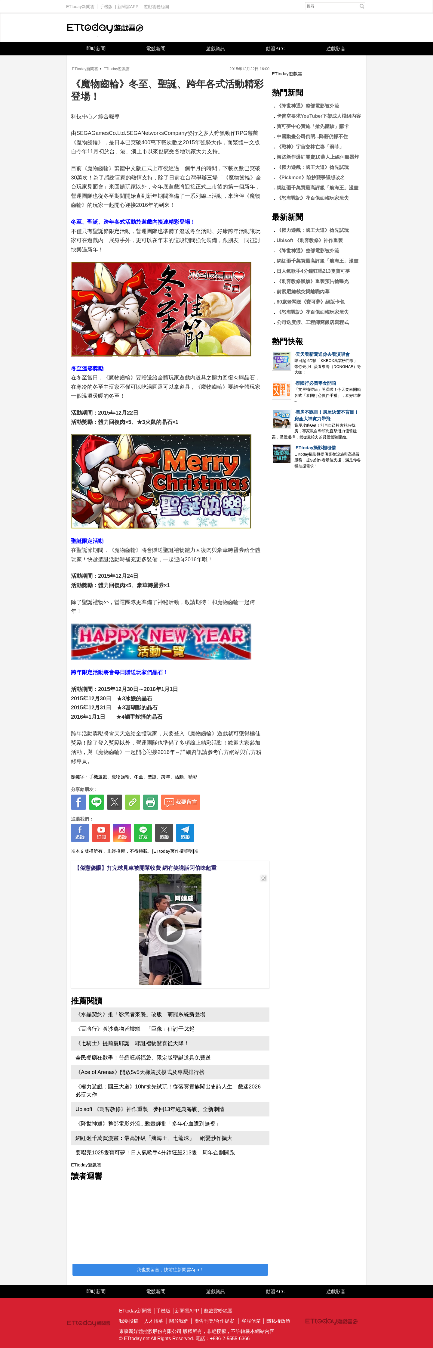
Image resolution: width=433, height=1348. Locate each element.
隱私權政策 (278, 1321)
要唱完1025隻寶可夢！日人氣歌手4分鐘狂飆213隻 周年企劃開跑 (155, 1153)
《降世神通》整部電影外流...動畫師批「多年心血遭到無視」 (148, 1124)
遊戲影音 (335, 48)
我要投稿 (128, 1321)
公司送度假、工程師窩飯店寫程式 (313, 322)
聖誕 (152, 776)
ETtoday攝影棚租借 (316, 447)
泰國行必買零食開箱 (316, 383)
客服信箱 (251, 1321)
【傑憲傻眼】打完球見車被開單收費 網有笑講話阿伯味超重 (145, 868)
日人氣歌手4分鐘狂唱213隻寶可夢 (313, 271)
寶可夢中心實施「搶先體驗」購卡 (313, 126)
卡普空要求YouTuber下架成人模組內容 (319, 116)
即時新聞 (96, 48)
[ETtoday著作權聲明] (173, 851)
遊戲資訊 (215, 48)
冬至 (138, 776)
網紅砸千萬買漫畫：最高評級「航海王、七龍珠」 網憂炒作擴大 (153, 1138)
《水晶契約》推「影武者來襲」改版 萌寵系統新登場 (140, 1014)
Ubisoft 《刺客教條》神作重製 (310, 240)
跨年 (165, 776)
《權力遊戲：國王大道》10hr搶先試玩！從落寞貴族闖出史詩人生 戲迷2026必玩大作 (168, 1091)
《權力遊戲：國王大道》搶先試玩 (313, 167)
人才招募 (153, 1321)
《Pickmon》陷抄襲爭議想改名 (311, 177)
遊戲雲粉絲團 (156, 5)
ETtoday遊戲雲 (105, 27)
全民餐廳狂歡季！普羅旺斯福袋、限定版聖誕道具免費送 (143, 1058)
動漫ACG (276, 48)
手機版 (106, 5)
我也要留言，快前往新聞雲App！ (170, 1269)
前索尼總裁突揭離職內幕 (303, 291)
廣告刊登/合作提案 (214, 1321)
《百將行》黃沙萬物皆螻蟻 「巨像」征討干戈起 (135, 1029)
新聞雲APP (127, 5)
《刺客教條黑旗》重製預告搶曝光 (313, 281)
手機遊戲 (98, 776)
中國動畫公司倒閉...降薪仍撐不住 (312, 136)
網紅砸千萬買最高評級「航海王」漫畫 (317, 187)
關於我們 (179, 1321)
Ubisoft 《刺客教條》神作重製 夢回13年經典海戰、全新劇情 (149, 1109)
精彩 (192, 776)
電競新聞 (155, 48)
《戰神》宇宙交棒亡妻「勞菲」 (310, 146)
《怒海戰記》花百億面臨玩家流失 (313, 198)
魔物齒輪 (121, 776)
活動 (179, 776)
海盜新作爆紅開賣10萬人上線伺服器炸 (318, 157)
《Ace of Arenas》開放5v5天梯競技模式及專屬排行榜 (139, 1072)
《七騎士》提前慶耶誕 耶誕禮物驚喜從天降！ (132, 1043)
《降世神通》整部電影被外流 (308, 105)
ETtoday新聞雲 (80, 5)
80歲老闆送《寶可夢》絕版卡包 (311, 301)
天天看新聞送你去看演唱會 (323, 354)
